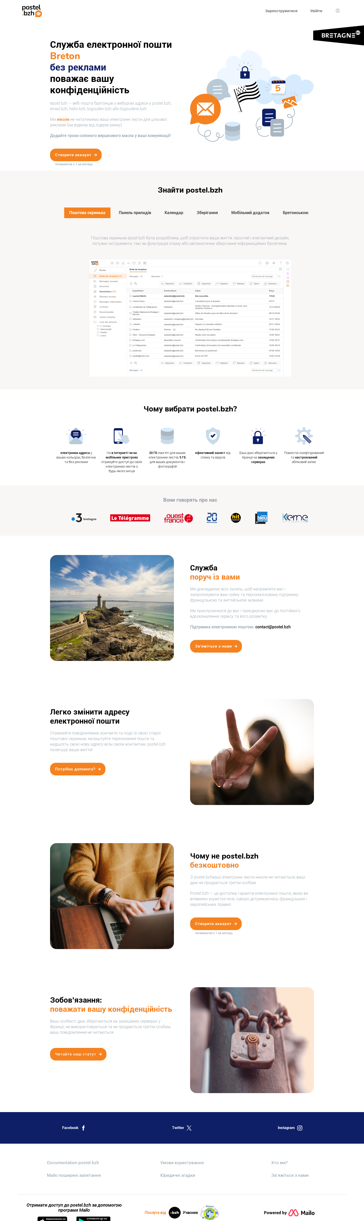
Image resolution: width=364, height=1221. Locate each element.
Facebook (74, 1128)
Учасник (201, 1212)
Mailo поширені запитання (74, 1175)
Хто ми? (279, 1162)
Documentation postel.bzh (73, 1162)
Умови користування (182, 1162)
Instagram (290, 1128)
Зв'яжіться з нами (290, 1175)
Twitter (182, 1128)
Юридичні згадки (177, 1175)
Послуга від (163, 1213)
